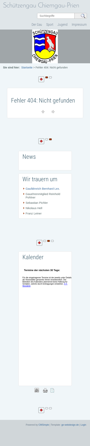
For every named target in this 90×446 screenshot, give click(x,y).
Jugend (62, 24)
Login (83, 425)
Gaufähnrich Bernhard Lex (42, 188)
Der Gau (37, 24)
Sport (49, 24)
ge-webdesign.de (70, 425)
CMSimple (43, 425)
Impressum (79, 24)
